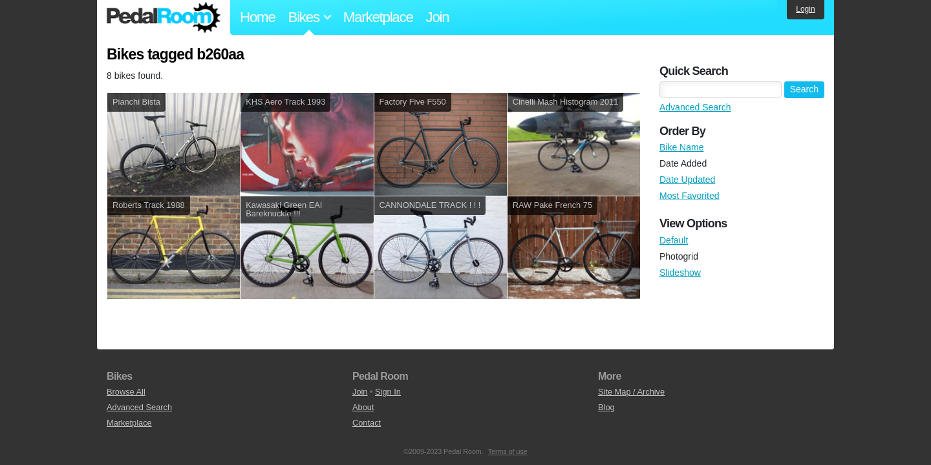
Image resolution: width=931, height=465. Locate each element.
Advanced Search (695, 107)
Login (805, 9)
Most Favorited (689, 196)
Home (257, 17)
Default (673, 240)
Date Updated (687, 179)
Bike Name (681, 147)
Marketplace (378, 17)
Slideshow (680, 272)
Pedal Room (163, 17)
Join (437, 17)
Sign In (388, 392)
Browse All (126, 392)
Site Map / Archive (631, 392)
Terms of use (508, 451)
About (363, 407)
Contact (366, 423)
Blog (606, 407)
